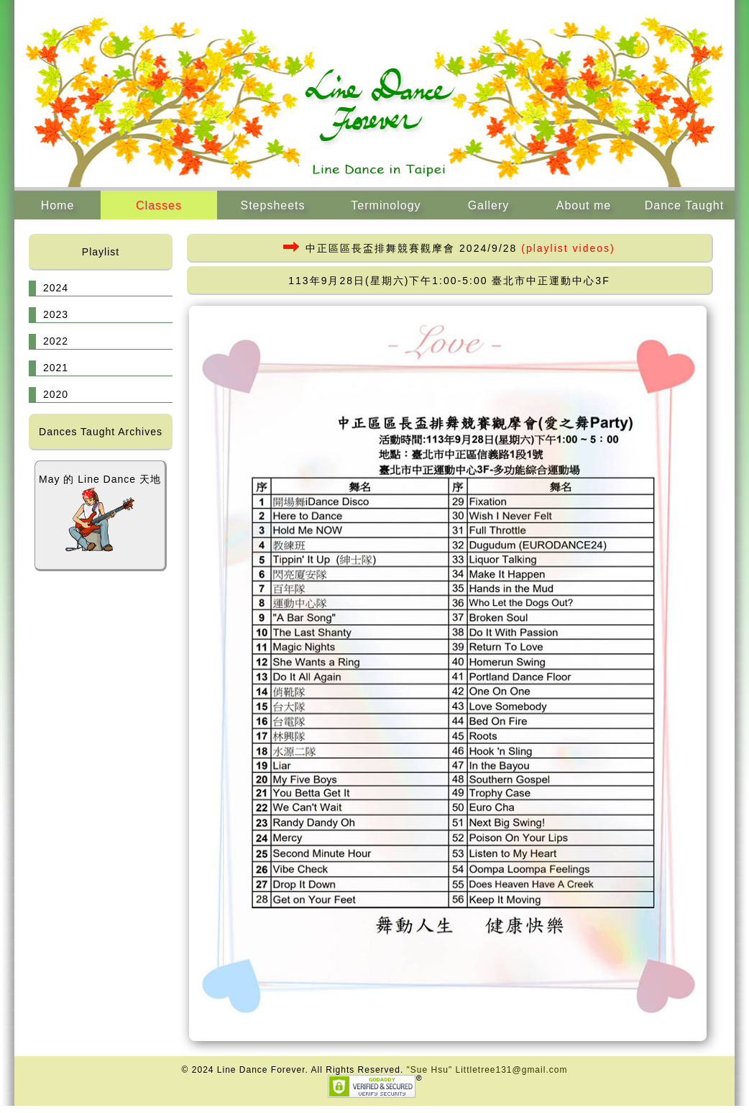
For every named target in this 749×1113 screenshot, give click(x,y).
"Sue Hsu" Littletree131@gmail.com (487, 1070)
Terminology (386, 205)
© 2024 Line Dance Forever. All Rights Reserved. (294, 1070)
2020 (55, 394)
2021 (55, 367)
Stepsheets (272, 205)
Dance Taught (684, 205)
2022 (55, 341)
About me (583, 205)
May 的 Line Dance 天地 (100, 513)
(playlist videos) (568, 248)
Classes (159, 205)
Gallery (489, 205)
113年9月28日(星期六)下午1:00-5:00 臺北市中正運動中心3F (449, 280)
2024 (55, 288)
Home (58, 205)
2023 (55, 314)
